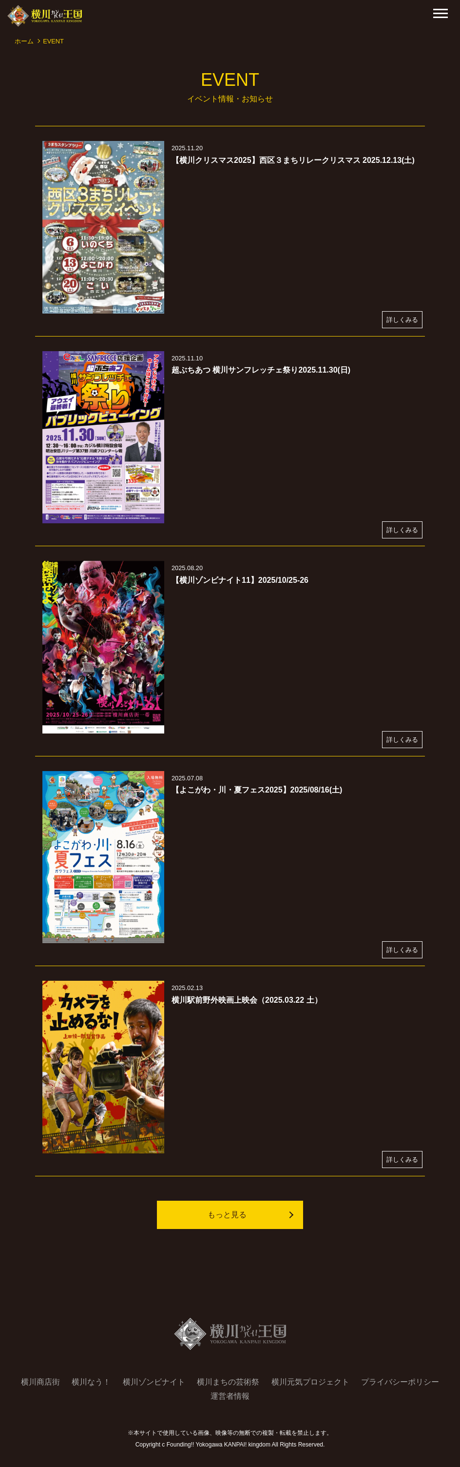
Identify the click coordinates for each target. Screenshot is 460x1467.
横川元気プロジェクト (310, 1382)
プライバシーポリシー (400, 1382)
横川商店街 (40, 1382)
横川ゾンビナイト (154, 1382)
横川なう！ (91, 1382)
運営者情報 (230, 1396)
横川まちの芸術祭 (228, 1382)
